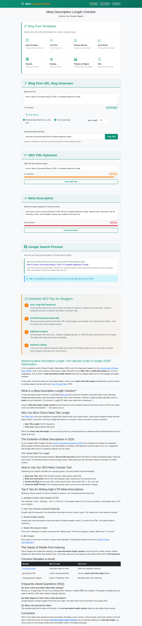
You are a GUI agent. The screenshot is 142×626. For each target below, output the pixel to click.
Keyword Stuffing (29, 568)
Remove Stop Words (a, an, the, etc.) (38, 121)
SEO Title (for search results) (35, 163)
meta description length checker (63, 620)
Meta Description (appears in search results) (42, 207)
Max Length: (93, 120)
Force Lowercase (63, 120)
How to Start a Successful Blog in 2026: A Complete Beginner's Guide (71, 99)
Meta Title (29, 417)
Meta (35, 3)
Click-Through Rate (59, 384)
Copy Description (71, 230)
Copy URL (111, 137)
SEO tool (64, 395)
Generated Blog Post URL (34, 132)
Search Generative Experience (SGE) (68, 443)
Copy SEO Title (71, 182)
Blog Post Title (30, 92)
